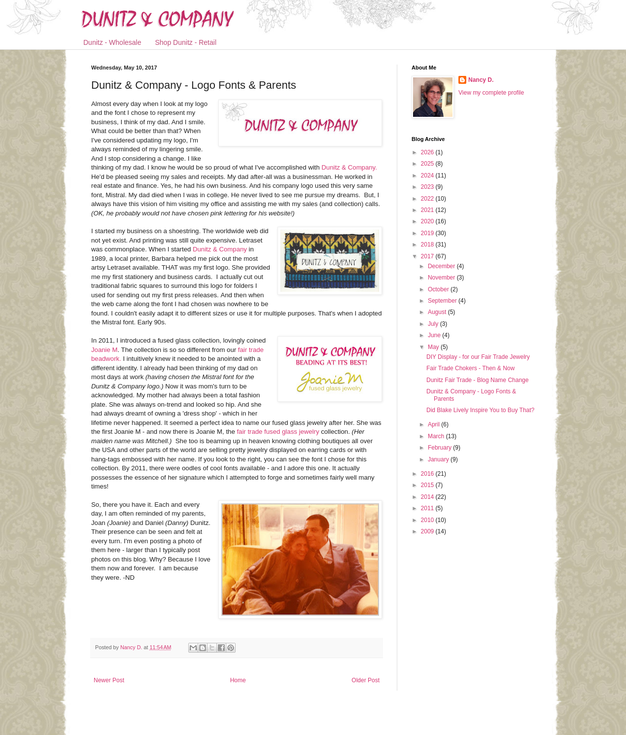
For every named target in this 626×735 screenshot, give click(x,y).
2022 (428, 198)
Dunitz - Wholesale (112, 42)
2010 (428, 520)
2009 (428, 531)
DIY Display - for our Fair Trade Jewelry (478, 356)
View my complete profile (491, 92)
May (434, 347)
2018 (428, 244)
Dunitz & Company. (348, 167)
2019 (428, 233)
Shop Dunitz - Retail (186, 42)
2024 (428, 175)
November (442, 277)
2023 (428, 186)
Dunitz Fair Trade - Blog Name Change (477, 380)
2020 (428, 221)
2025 (428, 163)
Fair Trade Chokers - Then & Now (470, 368)
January (439, 459)
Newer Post (109, 680)
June (435, 335)
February (440, 447)
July (434, 323)
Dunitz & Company (220, 249)
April (434, 424)
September (443, 300)
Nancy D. (480, 79)
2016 (428, 473)
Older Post (365, 680)
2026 (428, 152)
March (437, 436)
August (438, 312)
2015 (428, 485)
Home (238, 680)
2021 (428, 210)
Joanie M (104, 349)
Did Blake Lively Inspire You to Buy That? (480, 410)
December (442, 266)
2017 (428, 256)
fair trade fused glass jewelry (278, 431)
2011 (428, 508)
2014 (428, 496)
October (439, 289)
